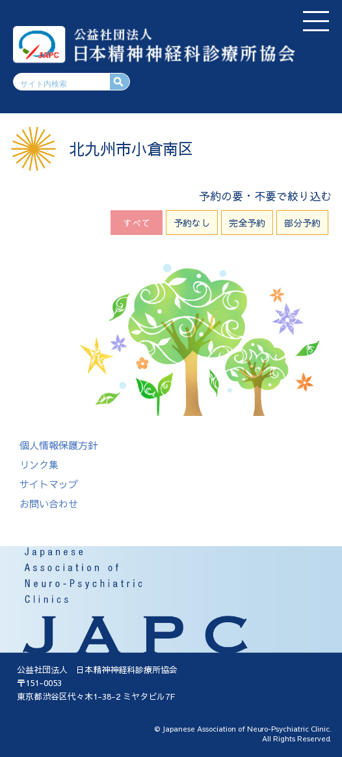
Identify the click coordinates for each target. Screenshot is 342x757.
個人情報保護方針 (59, 445)
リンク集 (39, 464)
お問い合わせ (49, 503)
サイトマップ (49, 484)
